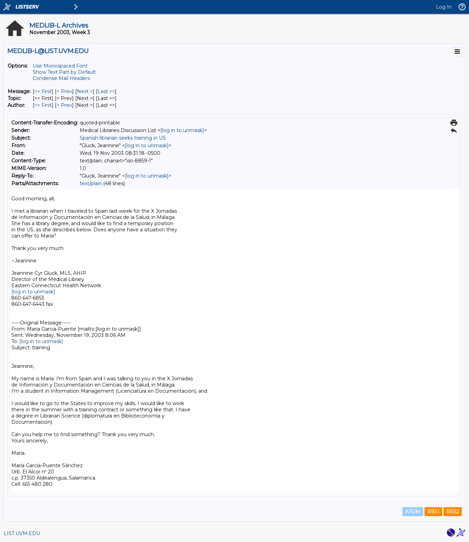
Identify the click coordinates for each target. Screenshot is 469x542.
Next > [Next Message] (85, 91)
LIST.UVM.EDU (22, 533)
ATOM (412, 512)
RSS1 (433, 512)
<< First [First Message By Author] (43, 105)
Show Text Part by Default (64, 72)
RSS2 (452, 512)
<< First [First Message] (43, 91)
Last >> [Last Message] (106, 91)
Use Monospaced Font (60, 66)
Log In (444, 7)
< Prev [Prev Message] (64, 91)
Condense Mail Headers (61, 78)
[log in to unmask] (182, 130)
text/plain (91, 183)
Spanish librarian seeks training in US (123, 138)
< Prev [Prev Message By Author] (64, 105)
